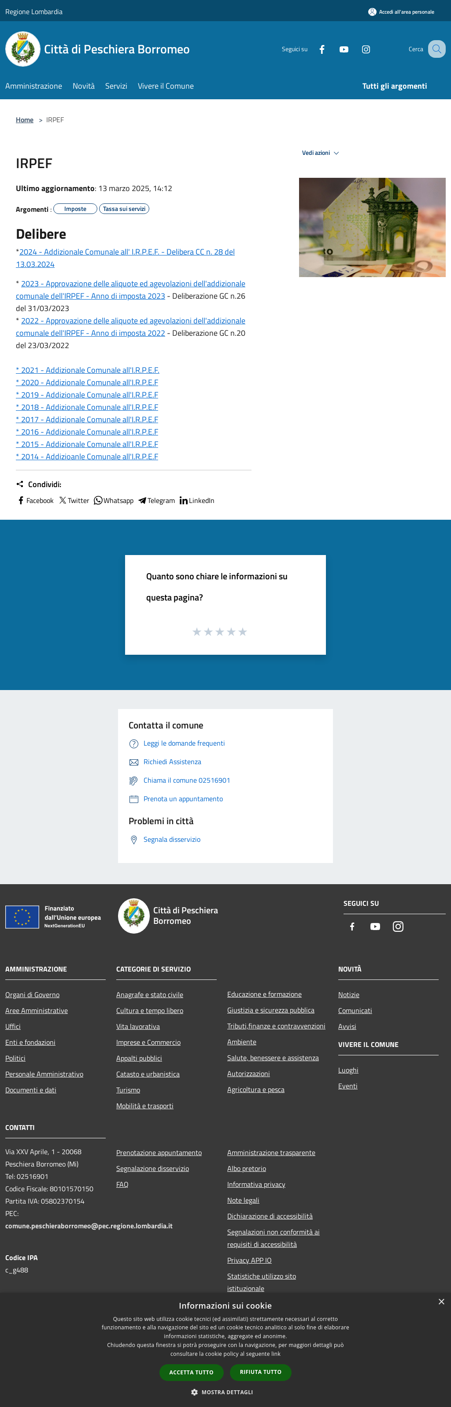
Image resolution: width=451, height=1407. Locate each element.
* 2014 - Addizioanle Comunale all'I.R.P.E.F (87, 456)
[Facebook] (313, 49)
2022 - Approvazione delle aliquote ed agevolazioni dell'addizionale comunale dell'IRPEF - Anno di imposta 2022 (130, 327)
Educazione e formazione (264, 994)
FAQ (122, 1184)
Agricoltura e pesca (256, 1089)
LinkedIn (196, 500)
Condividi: (38, 484)
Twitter (73, 500)
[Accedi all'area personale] (401, 11)
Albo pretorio (246, 1168)
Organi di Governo (32, 994)
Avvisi (347, 1026)
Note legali (243, 1200)
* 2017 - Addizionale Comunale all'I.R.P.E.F (87, 419)
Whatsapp (113, 500)
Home (24, 119)
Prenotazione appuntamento (159, 1152)
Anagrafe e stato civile (149, 994)
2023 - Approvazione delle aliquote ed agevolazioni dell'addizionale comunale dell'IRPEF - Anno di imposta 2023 (130, 290)
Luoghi (348, 1070)
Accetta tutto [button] (192, 1372)
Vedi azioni (322, 153)
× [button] (441, 1302)
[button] (225, 1392)
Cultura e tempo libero (149, 1010)
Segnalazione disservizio (152, 1168)
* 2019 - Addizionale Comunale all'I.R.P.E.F (87, 395)
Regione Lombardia (34, 11)
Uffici (13, 1026)
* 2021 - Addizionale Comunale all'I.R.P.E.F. (87, 370)
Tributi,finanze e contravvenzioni (276, 1026)
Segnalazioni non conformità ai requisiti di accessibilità (273, 1238)
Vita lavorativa (138, 1026)
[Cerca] (435, 49)
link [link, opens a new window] (276, 1354)
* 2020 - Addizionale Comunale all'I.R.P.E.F (87, 382)
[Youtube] (335, 49)
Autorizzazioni (248, 1073)
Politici (15, 1058)
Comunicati (355, 1010)
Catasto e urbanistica (148, 1074)
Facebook (35, 500)
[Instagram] (357, 49)
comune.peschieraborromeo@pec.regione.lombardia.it (89, 1225)
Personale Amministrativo (44, 1074)
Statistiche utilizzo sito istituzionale (261, 1282)
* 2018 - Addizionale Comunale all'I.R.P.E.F (87, 407)
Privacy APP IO (249, 1260)
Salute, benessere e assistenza (273, 1057)
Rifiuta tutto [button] (261, 1372)
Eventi (348, 1086)
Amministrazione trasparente (271, 1152)
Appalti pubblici (139, 1058)
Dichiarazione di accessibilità (270, 1216)
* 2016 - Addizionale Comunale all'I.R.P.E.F (87, 432)
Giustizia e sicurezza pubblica (270, 1010)
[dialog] (225, 1350)
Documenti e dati (30, 1089)
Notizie (348, 994)
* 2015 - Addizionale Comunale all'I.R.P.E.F (87, 444)
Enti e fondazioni (30, 1042)
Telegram (156, 500)
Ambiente (241, 1041)
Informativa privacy (256, 1184)
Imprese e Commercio (148, 1042)
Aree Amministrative (36, 1010)
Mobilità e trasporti (145, 1105)
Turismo (128, 1089)
